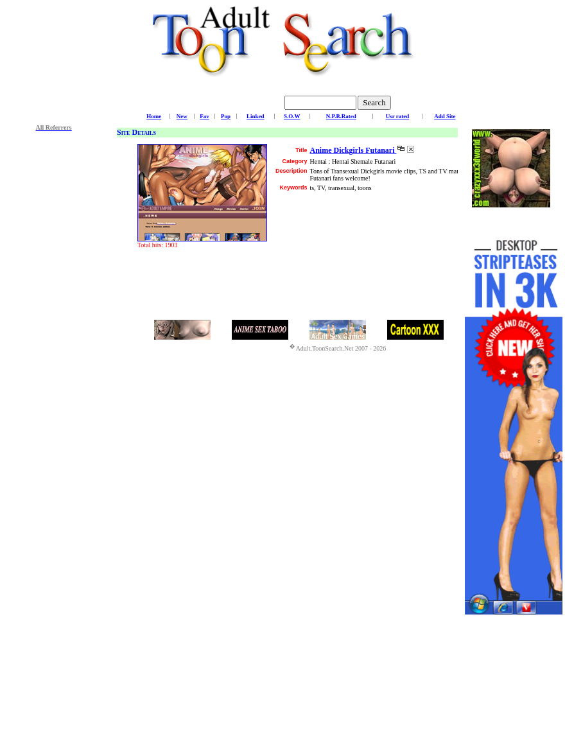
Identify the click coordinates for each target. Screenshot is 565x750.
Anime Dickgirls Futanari (352, 150)
